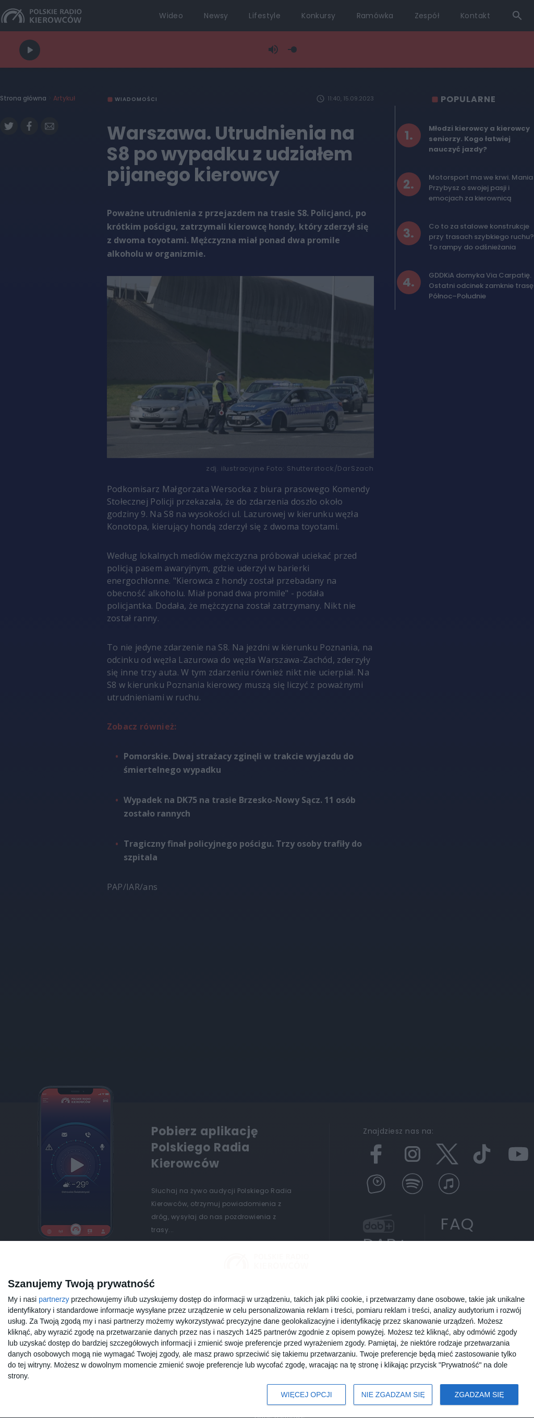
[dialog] (267, 1329)
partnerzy (54, 1299)
